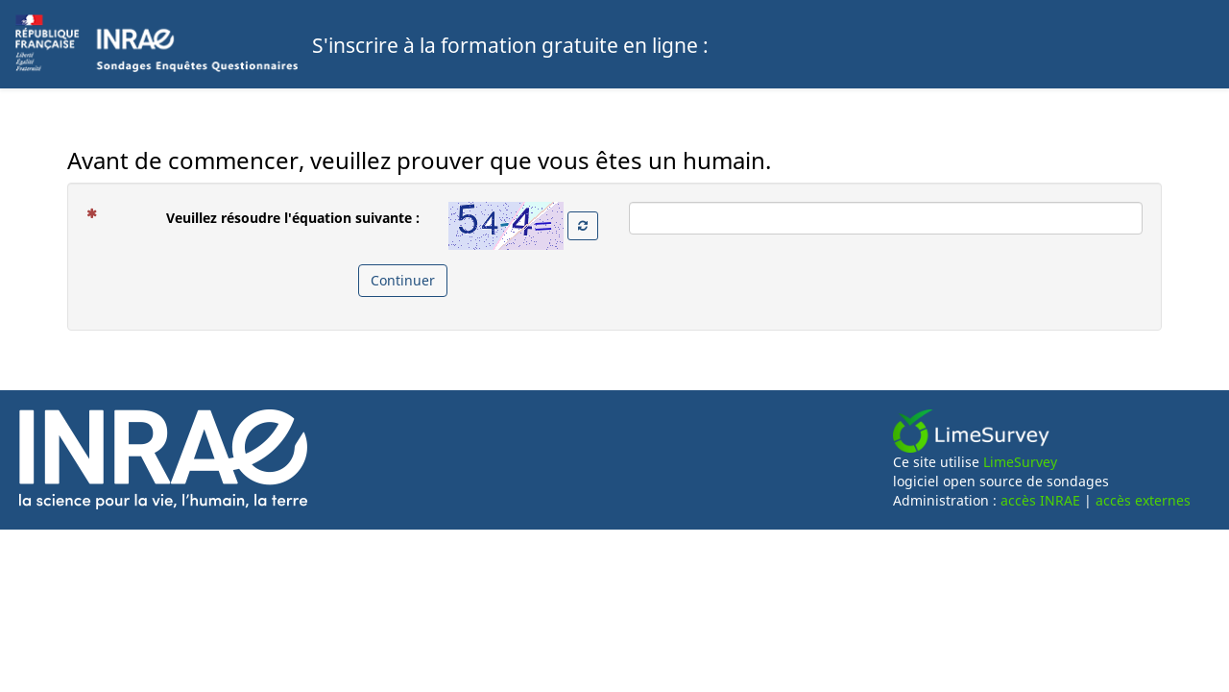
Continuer (403, 280)
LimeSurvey (1020, 462)
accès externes (1143, 500)
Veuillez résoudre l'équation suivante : (260, 217)
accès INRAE (1040, 500)
